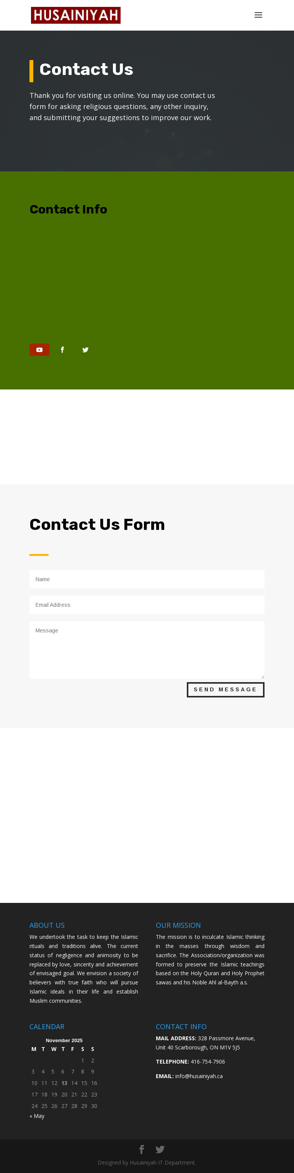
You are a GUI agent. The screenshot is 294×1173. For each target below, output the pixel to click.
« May (36, 1115)
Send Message (226, 689)
